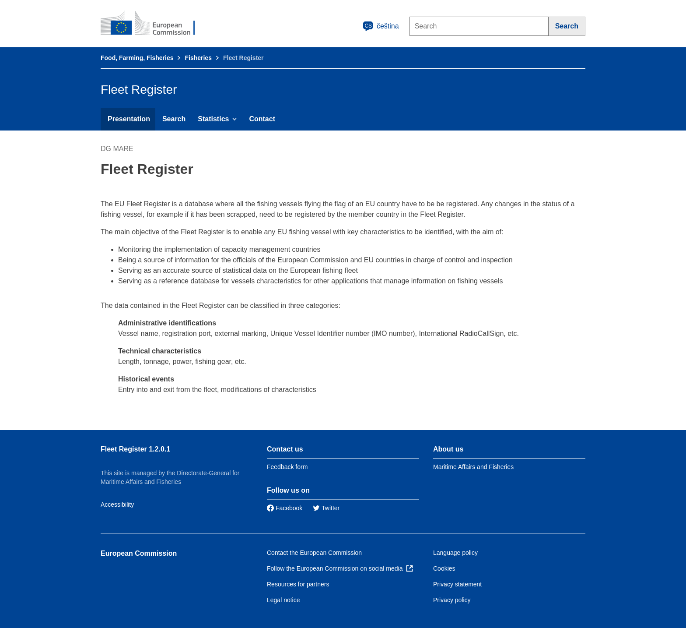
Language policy (455, 552)
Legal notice (283, 599)
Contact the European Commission (314, 552)
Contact (262, 119)
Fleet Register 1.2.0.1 (135, 449)
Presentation (129, 119)
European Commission (139, 553)
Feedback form (287, 466)
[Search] (567, 26)
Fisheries (198, 57)
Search (174, 119)
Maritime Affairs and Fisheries (473, 466)
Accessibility (117, 504)
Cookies (444, 568)
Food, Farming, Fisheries (137, 57)
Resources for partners (298, 584)
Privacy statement (457, 584)
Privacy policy (452, 599)
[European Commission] (153, 24)
